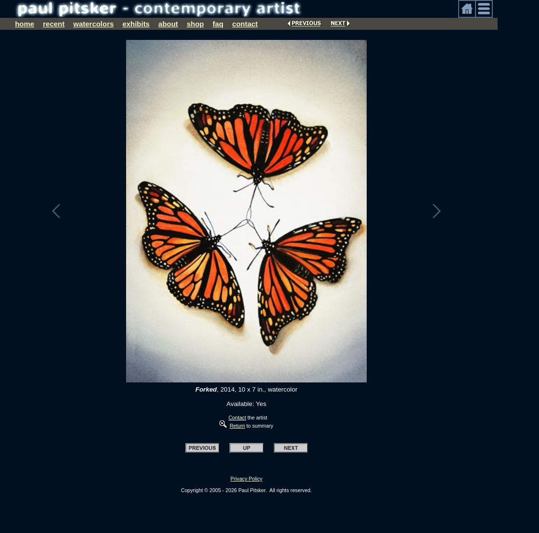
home (24, 24)
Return (237, 426)
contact (244, 24)
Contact (237, 417)
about (168, 24)
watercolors (93, 24)
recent (53, 24)
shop (195, 24)
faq (218, 24)
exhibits (136, 24)
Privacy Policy (246, 479)
